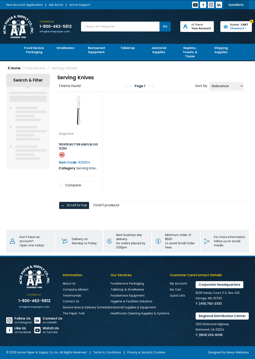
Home (14, 68)
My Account (178, 283)
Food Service (35, 68)
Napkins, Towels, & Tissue (190, 52)
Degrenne (66, 134)
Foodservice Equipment (128, 295)
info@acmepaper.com (54, 31)
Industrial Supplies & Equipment (133, 307)
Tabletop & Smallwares (127, 289)
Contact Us (71, 301)
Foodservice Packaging (127, 283)
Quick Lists (177, 295)
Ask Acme (56, 5)
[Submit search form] (165, 27)
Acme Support (79, 5)
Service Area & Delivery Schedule (86, 307)
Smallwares (65, 48)
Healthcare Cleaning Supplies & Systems (140, 313)
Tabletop (127, 48)
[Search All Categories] (126, 27)
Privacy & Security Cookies (146, 352)
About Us (69, 283)
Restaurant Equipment (96, 50)
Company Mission (75, 289)
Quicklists (236, 5)
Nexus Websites (238, 352)
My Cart (175, 289)
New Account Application (24, 5)
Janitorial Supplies (158, 50)
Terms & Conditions (107, 352)
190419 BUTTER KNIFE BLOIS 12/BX (78, 146)
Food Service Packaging (34, 50)
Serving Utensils (64, 68)
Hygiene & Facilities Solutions (131, 301)
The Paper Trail (73, 313)
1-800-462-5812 (55, 26)
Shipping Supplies (221, 50)
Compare (69, 185)
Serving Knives (87, 168)
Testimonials (72, 295)
